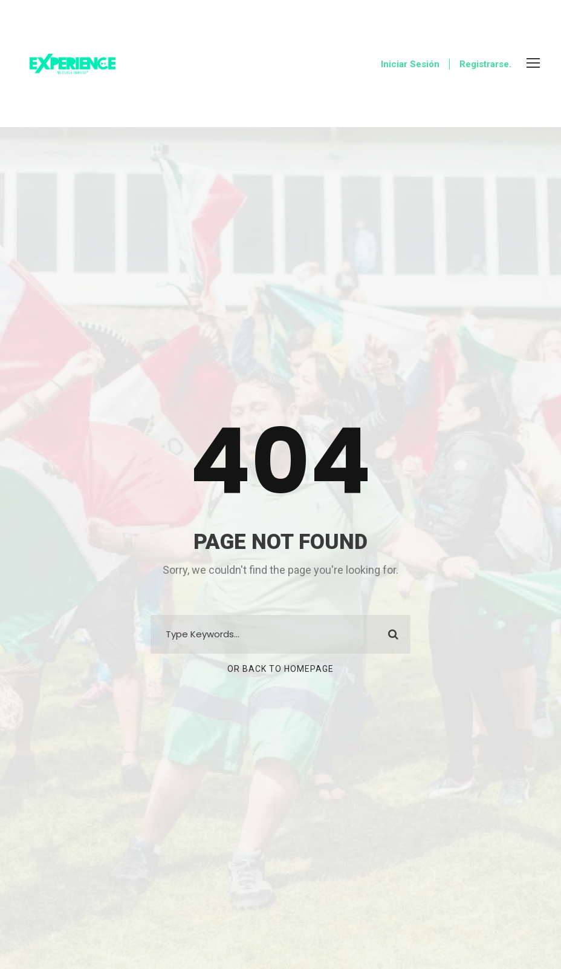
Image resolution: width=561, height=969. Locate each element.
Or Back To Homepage (280, 669)
